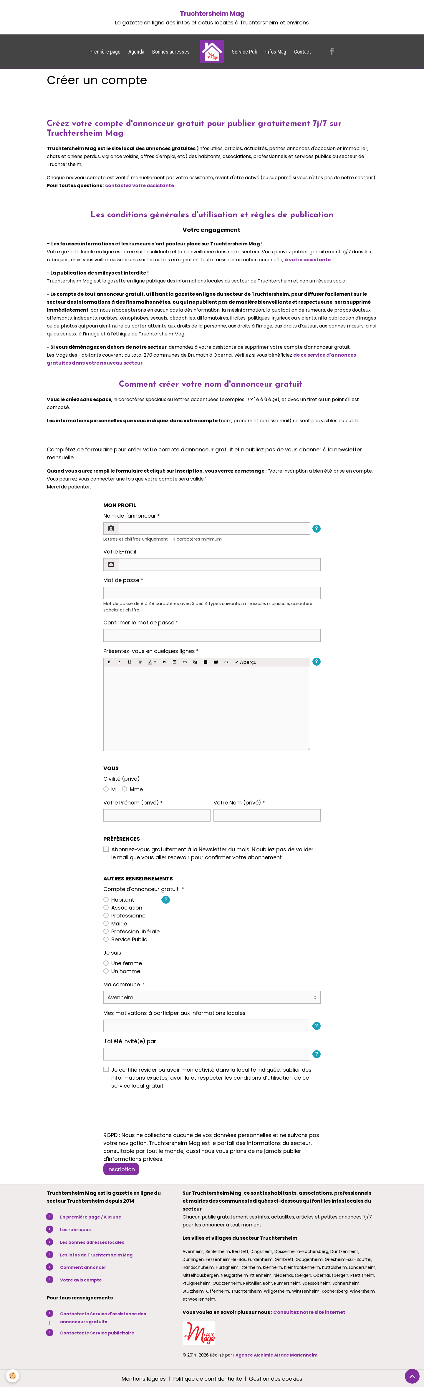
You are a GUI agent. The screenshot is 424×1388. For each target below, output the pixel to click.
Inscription (121, 1169)
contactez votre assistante (139, 185)
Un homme (125, 971)
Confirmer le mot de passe (138, 622)
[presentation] (148, 1114)
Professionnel (129, 915)
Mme (136, 789)
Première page (105, 52)
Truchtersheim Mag (212, 13)
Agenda (136, 52)
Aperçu (245, 662)
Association (126, 907)
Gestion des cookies (275, 1378)
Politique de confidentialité (207, 1378)
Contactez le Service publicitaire (97, 1333)
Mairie (119, 923)
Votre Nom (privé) (237, 802)
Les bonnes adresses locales (92, 1242)
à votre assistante (307, 259)
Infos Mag (275, 52)
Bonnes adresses (171, 52)
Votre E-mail (119, 551)
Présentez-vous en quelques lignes (149, 651)
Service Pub (244, 52)
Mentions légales (144, 1378)
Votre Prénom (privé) (131, 802)
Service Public (129, 939)
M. (114, 789)
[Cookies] (12, 1375)
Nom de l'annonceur (129, 515)
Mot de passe (121, 580)
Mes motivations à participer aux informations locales (174, 1013)
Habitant (122, 899)
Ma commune (122, 984)
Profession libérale (135, 931)
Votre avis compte (81, 1280)
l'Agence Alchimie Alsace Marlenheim (275, 1355)
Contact (302, 52)
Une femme (126, 963)
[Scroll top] (412, 1376)
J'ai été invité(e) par (129, 1041)
